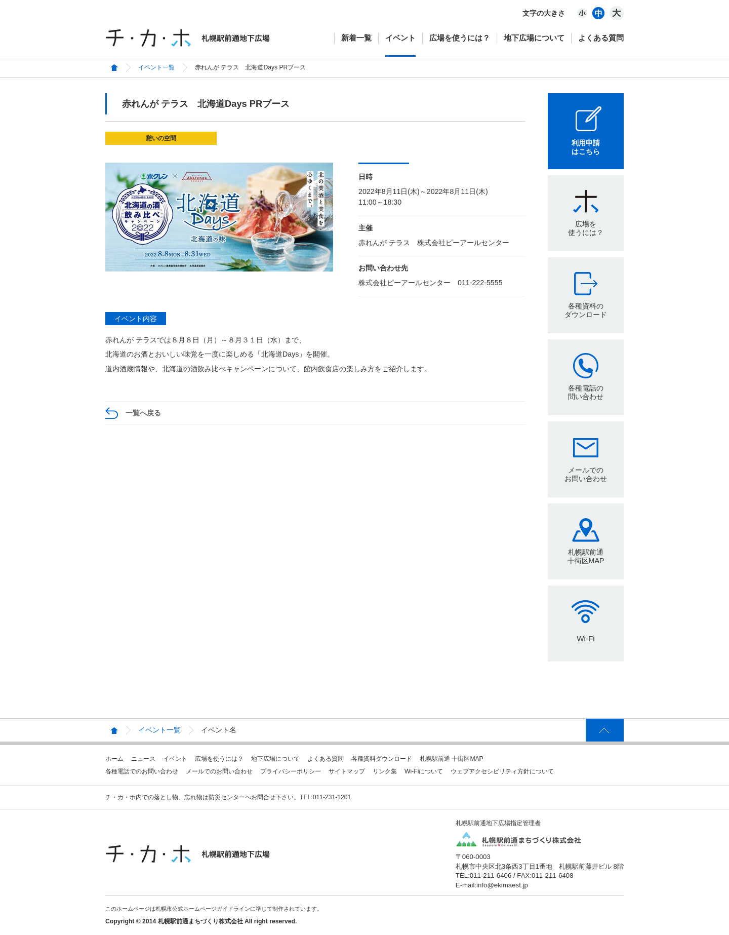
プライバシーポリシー (290, 771)
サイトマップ (347, 771)
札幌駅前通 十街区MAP (451, 758)
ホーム (114, 758)
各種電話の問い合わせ (585, 392)
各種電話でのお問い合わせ (141, 771)
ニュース (143, 758)
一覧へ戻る (143, 413)
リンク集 (385, 771)
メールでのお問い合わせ (585, 474)
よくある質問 (601, 37)
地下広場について (534, 37)
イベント (400, 37)
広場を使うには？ (459, 37)
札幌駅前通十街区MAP (586, 556)
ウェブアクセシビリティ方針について (502, 771)
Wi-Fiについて (423, 771)
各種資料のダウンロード (585, 310)
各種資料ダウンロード (381, 758)
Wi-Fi (585, 638)
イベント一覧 (156, 67)
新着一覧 (356, 37)
